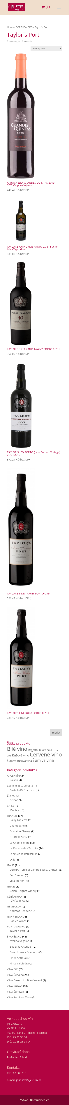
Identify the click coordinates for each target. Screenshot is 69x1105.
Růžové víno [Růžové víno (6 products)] (20, 755)
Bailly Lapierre (18, 820)
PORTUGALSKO (24, 27)
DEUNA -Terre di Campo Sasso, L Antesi (34, 869)
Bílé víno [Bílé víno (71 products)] (17, 748)
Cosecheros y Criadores (24, 952)
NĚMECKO (13, 906)
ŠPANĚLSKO (14, 936)
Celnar (14, 800)
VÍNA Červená (15, 975)
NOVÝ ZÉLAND (15, 916)
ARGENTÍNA (14, 775)
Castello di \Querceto (20, 785)
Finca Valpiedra (19, 963)
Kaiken (14, 780)
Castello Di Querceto (22, 790)
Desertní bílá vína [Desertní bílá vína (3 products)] (39, 750)
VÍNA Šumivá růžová (19, 997)
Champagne (17, 825)
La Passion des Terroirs (24, 848)
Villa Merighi (17, 881)
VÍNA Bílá (12, 969)
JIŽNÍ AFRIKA (14, 896)
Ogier (13, 859)
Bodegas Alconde (20, 946)
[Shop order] (46, 48)
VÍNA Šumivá (15, 991)
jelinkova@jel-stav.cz (29, 1080)
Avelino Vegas (18, 941)
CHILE (10, 805)
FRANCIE (12, 815)
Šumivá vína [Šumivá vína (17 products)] (43, 760)
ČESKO (11, 796)
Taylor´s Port (17, 931)
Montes (14, 810)
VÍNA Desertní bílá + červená (24, 980)
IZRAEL (11, 886)
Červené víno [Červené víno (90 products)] (46, 754)
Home (10, 27)
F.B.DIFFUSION (18, 837)
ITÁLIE (10, 865)
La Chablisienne (19, 842)
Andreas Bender (20, 911)
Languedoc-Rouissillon (24, 854)
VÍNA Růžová (14, 986)
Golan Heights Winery (23, 891)
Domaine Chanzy (20, 831)
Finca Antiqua (18, 957)
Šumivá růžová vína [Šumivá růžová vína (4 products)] (19, 761)
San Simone (17, 875)
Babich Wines (18, 921)
